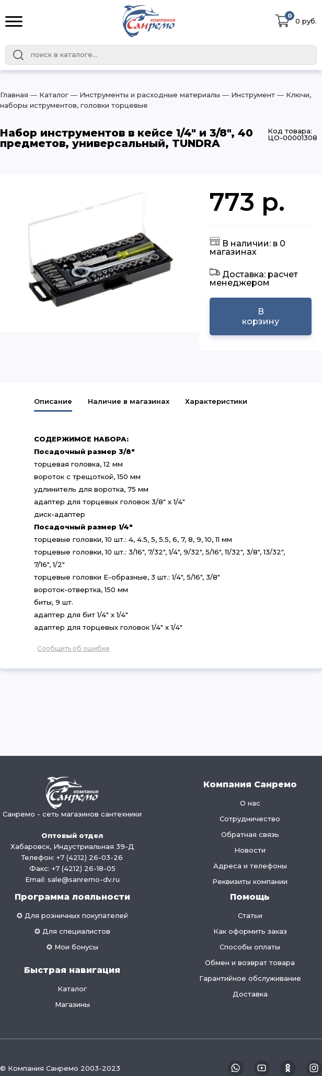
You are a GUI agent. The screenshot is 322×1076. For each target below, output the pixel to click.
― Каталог (48, 94)
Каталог (72, 988)
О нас (250, 803)
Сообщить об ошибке (73, 648)
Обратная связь (250, 834)
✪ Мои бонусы (72, 947)
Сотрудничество (250, 818)
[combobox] (161, 55)
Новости (250, 850)
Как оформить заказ (250, 931)
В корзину (260, 316)
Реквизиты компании (250, 881)
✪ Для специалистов (72, 931)
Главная (14, 94)
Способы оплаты (250, 947)
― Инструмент (247, 94)
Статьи (250, 915)
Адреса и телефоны (250, 866)
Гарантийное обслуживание (250, 978)
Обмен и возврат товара (250, 962)
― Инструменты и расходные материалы (144, 94)
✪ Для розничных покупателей (72, 915)
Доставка (250, 994)
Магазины (72, 1004)
